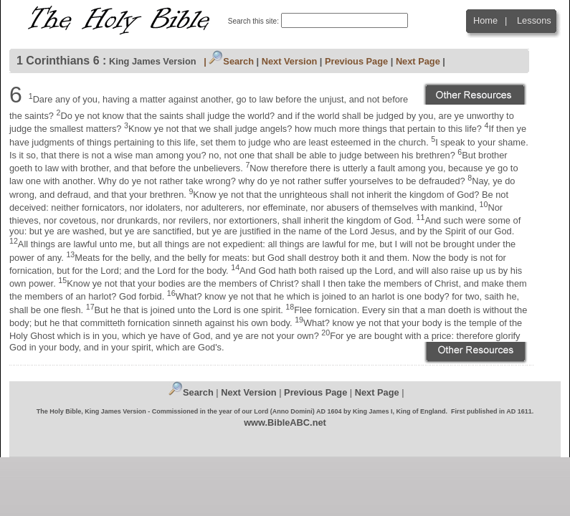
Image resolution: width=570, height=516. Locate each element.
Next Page (418, 61)
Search (231, 61)
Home (485, 20)
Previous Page (356, 61)
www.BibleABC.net (285, 422)
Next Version (290, 61)
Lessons (534, 20)
